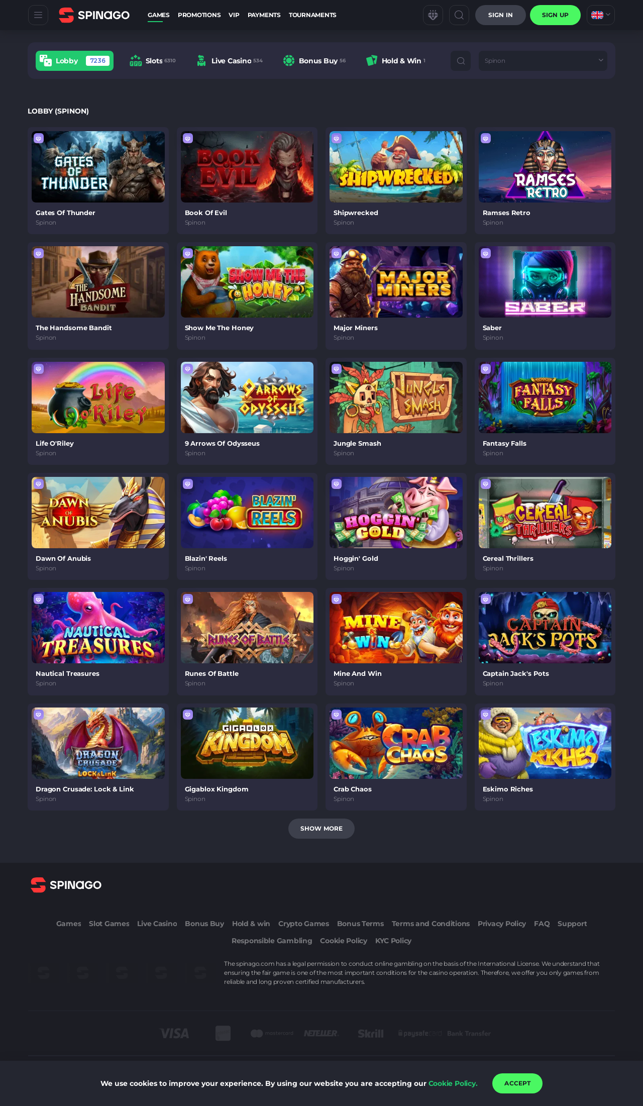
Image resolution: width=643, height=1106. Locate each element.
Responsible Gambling (272, 940)
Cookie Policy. (453, 1083)
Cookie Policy (343, 940)
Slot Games (109, 923)
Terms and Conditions (431, 923)
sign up (555, 15)
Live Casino (157, 923)
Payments (264, 15)
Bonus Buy (204, 923)
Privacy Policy (502, 923)
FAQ (542, 923)
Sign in (500, 15)
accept (517, 1083)
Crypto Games (303, 923)
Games (159, 15)
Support (572, 923)
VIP (234, 15)
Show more (321, 828)
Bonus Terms (360, 923)
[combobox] (601, 15)
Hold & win (251, 923)
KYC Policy (393, 940)
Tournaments (313, 15)
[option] (75, 60)
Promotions (199, 15)
